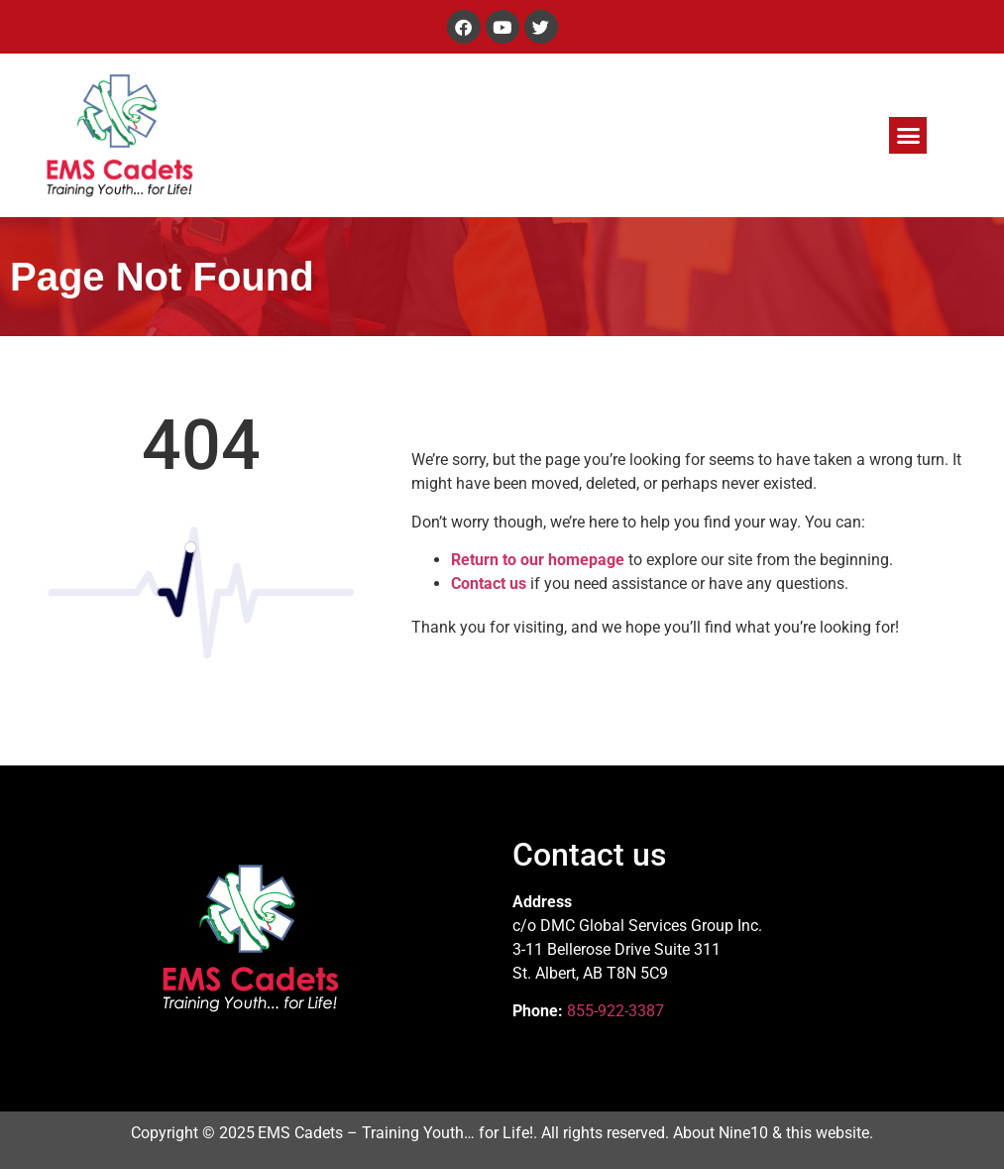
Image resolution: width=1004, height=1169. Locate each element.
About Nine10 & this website (771, 1132)
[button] (908, 136)
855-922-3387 (615, 1010)
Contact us (488, 583)
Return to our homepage (537, 559)
